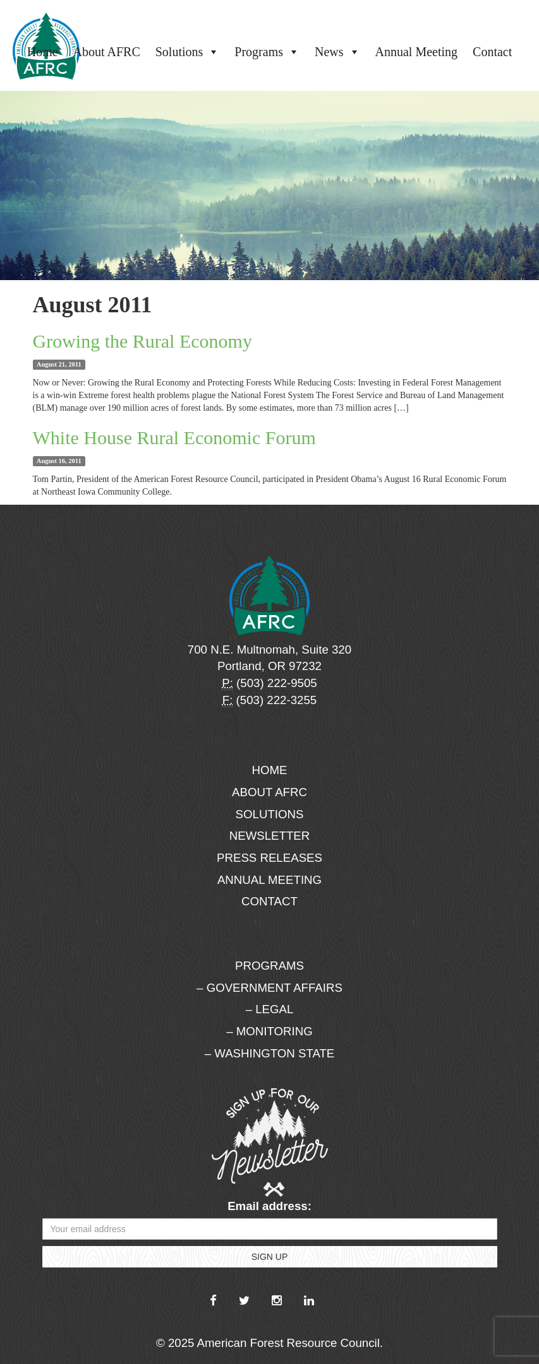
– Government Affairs (269, 987)
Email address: (269, 1206)
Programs (267, 52)
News (337, 52)
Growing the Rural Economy (142, 341)
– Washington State (270, 1053)
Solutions (187, 52)
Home (42, 52)
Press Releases (269, 857)
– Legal (270, 1009)
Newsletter (269, 835)
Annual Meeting (416, 52)
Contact (492, 52)
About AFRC (106, 52)
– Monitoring (269, 1031)
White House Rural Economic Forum (174, 437)
